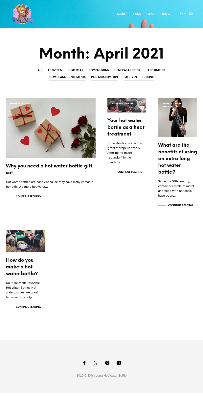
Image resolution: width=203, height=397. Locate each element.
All (40, 70)
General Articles (127, 70)
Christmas (75, 70)
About (122, 14)
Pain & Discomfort (104, 77)
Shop (151, 14)
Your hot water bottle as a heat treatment (126, 129)
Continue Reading (28, 198)
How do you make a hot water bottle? (22, 271)
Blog (166, 14)
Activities (55, 70)
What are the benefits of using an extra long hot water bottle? (177, 161)
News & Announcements (67, 77)
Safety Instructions (139, 77)
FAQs (137, 14)
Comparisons (99, 70)
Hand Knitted (155, 70)
